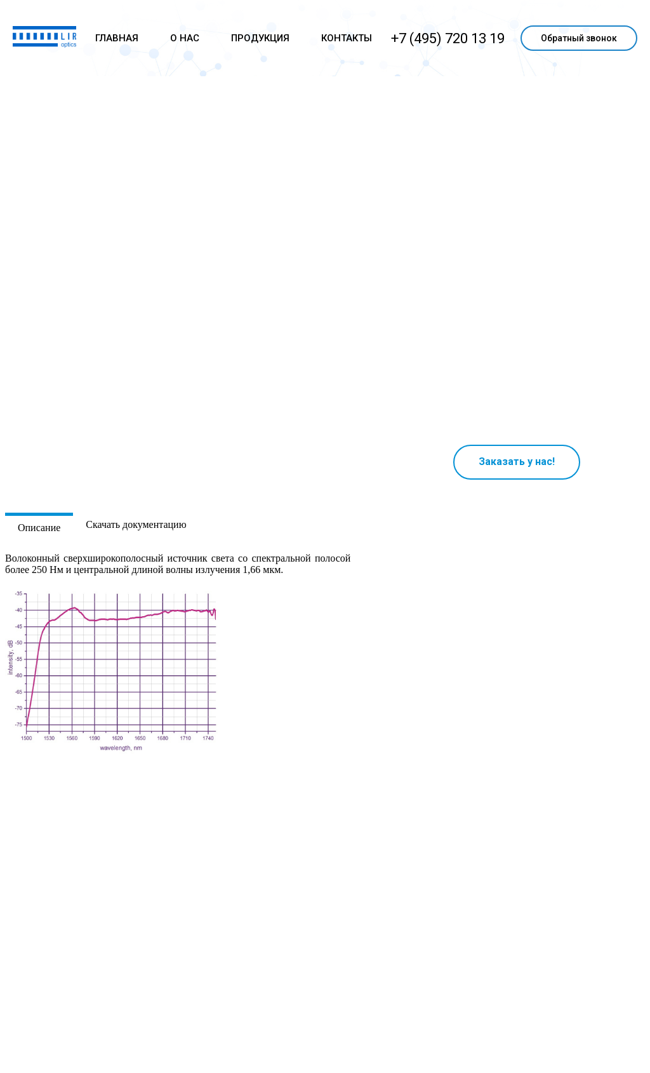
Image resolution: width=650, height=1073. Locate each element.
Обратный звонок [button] (579, 38)
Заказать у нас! (517, 462)
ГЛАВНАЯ (116, 38)
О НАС (184, 38)
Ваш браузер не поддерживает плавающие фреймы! (517, 328)
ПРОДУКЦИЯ (260, 38)
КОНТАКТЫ (346, 38)
